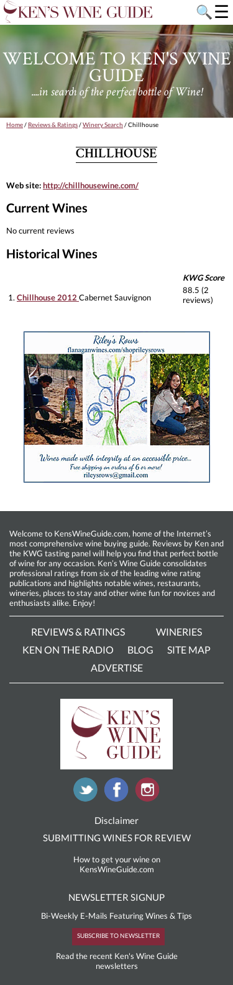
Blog (140, 649)
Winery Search (103, 124)
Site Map (189, 649)
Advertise (117, 667)
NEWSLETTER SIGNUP (116, 897)
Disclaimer (116, 820)
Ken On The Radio (68, 649)
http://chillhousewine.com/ (91, 185)
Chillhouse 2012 (48, 297)
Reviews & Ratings (53, 124)
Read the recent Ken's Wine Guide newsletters (117, 961)
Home (14, 124)
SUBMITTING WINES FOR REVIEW (117, 837)
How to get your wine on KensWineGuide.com (116, 864)
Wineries (179, 631)
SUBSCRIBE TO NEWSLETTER (118, 935)
